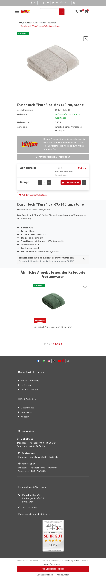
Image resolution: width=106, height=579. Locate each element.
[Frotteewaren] (49, 23)
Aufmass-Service (29, 390)
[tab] (53, 260)
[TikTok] (44, 3)
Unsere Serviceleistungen (31, 372)
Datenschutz (27, 408)
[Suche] (49, 11)
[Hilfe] (61, 3)
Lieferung (26, 385)
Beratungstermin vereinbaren (53, 157)
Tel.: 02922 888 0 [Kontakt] (30, 507)
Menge (24, 182)
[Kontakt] (70, 3)
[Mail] (57, 3)
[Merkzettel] (85, 287)
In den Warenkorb (70, 182)
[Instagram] (40, 3)
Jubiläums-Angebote (48, 251)
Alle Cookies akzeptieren (53, 569)
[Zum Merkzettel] (81, 12)
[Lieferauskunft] (74, 3)
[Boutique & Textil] (32, 23)
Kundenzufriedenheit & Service (34, 514)
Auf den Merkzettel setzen (33, 195)
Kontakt (25, 417)
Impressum (26, 412)
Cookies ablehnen (45, 575)
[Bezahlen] (66, 3)
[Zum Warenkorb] (87, 12)
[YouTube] (48, 3)
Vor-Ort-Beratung (30, 381)
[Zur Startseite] (20, 23)
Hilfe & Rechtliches (27, 399)
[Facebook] (31, 3)
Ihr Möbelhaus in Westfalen (32, 487)
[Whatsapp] (35, 3)
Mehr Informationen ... (53, 564)
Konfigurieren (63, 575)
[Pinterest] (53, 3)
